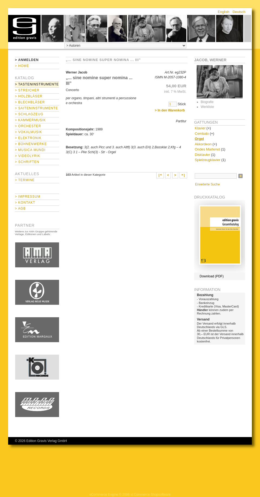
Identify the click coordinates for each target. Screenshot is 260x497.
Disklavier (202, 155)
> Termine (25, 180)
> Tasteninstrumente (37, 84)
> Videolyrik (27, 156)
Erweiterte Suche (207, 184)
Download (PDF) (212, 276)
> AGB (20, 208)
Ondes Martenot (207, 149)
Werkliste (207, 107)
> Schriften (27, 162)
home (24, 28)
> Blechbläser (30, 102)
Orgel (199, 139)
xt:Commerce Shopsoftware (151, 494)
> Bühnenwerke (31, 144)
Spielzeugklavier (207, 160)
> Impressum (27, 196)
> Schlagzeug (29, 114)
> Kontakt (25, 202)
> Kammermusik (30, 120)
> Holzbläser (29, 96)
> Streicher (27, 90)
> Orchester (28, 126)
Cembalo (202, 134)
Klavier (200, 128)
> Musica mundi (30, 150)
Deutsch (239, 12)
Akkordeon (203, 144)
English (223, 12)
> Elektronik (28, 138)
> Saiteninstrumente (36, 108)
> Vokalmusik (28, 132)
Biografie (207, 102)
